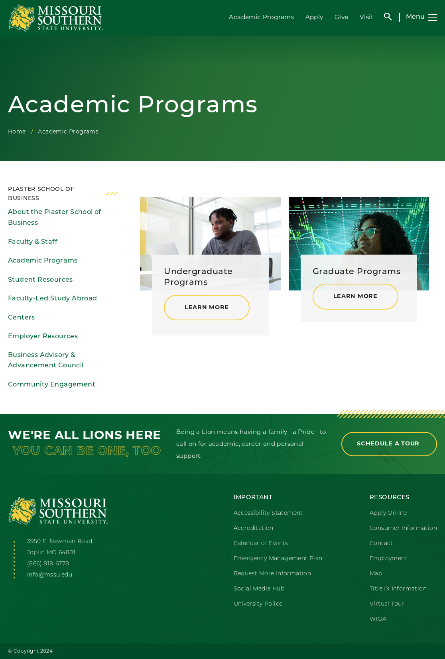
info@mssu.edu (49, 575)
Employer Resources (43, 336)
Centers (21, 318)
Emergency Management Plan (278, 559)
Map (376, 574)
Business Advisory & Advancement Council (46, 360)
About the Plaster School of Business (54, 217)
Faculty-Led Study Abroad (52, 299)
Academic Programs (261, 17)
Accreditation (254, 529)
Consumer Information (403, 529)
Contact (381, 544)
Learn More (207, 308)
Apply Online (388, 513)
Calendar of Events (261, 544)
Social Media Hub (259, 589)
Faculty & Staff (32, 242)
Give (342, 17)
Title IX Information (398, 589)
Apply (314, 17)
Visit (366, 17)
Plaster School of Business (41, 194)
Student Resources (40, 280)
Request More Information (272, 574)
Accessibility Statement (268, 513)
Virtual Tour (387, 604)
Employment (389, 559)
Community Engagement (51, 385)
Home (17, 131)
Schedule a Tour (389, 444)
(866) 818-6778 (48, 564)
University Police (258, 604)
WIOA (378, 619)
